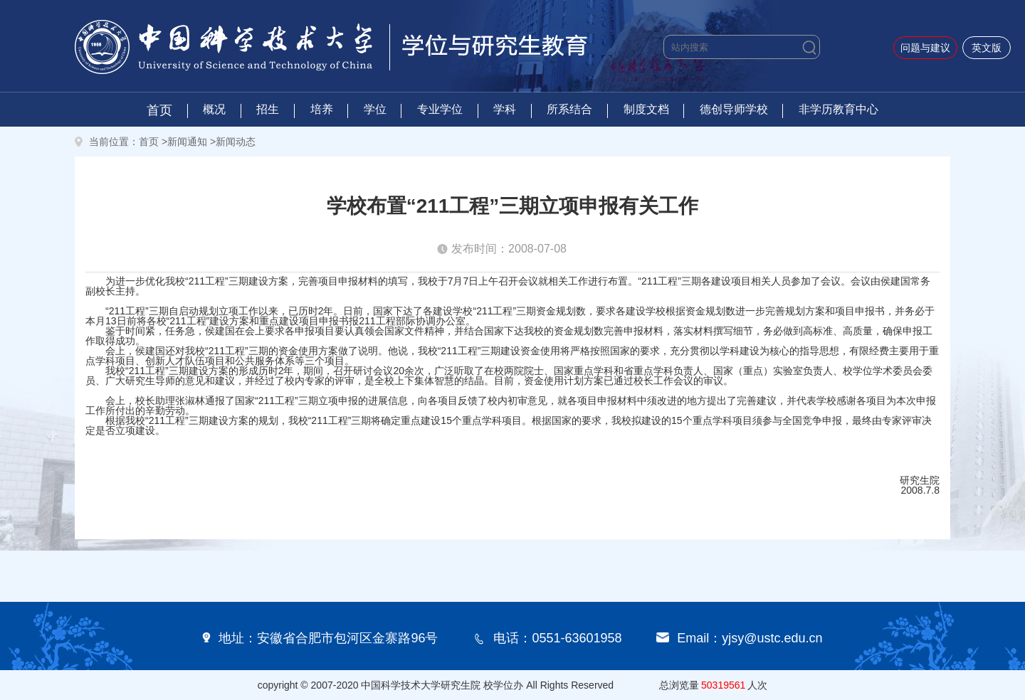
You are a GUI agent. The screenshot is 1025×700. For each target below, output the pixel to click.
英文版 (987, 47)
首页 (159, 110)
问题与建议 (925, 47)
